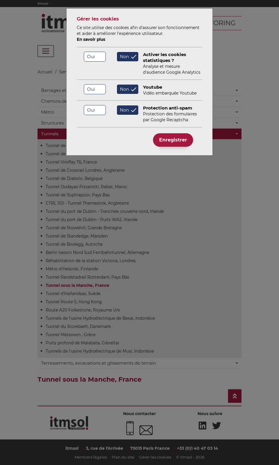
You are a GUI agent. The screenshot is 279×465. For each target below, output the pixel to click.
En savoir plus (91, 39)
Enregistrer (173, 140)
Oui (91, 56)
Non (124, 56)
